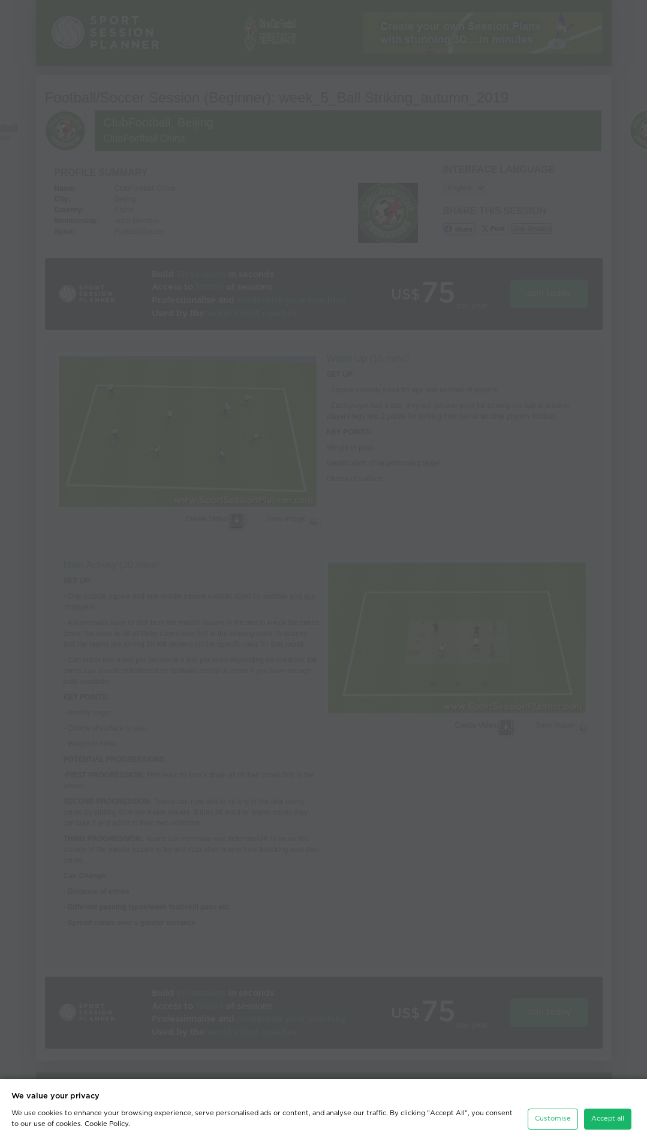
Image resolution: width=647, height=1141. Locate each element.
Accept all (607, 1118)
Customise (553, 1118)
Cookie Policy (106, 1124)
